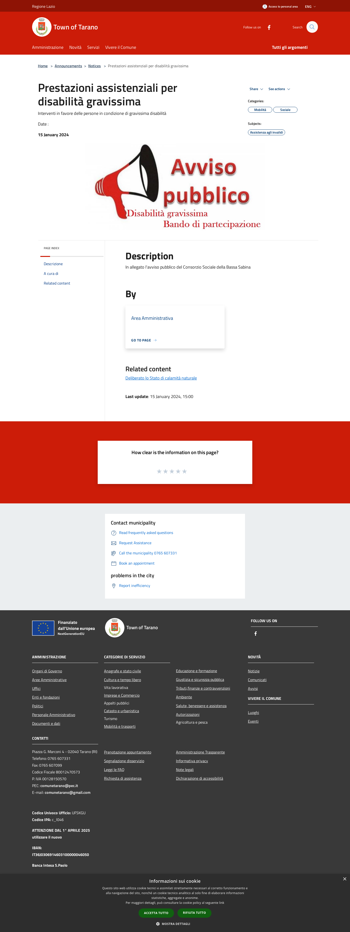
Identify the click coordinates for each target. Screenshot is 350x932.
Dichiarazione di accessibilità (199, 778)
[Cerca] (312, 27)
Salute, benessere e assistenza (201, 706)
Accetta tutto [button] (156, 913)
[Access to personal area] (280, 6)
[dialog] (175, 903)
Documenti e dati (46, 723)
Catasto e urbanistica (121, 711)
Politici (37, 706)
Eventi (253, 721)
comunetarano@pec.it (59, 785)
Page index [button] (51, 248)
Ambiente (184, 697)
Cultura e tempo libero (122, 680)
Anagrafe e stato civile (122, 671)
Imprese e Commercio (122, 695)
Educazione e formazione (196, 671)
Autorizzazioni (188, 714)
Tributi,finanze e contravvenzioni (203, 688)
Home (43, 66)
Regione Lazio (43, 6)
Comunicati (257, 680)
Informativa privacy (192, 761)
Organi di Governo (47, 671)
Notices (94, 66)
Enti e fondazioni (46, 697)
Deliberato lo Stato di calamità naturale (161, 378)
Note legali (185, 769)
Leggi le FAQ (114, 769)
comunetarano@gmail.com (67, 792)
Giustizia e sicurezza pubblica (200, 679)
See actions (280, 89)
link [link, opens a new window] (221, 903)
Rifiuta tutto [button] (194, 913)
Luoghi (253, 712)
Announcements (68, 66)
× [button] (344, 879)
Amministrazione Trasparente (200, 752)
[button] (175, 923)
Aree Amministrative (49, 680)
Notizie (254, 671)
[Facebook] (267, 27)
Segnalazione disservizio (124, 761)
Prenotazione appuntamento (127, 752)
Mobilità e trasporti (120, 726)
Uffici (36, 688)
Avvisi (253, 688)
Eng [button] (311, 6)
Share (257, 89)
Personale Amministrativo (53, 715)
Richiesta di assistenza (122, 778)
